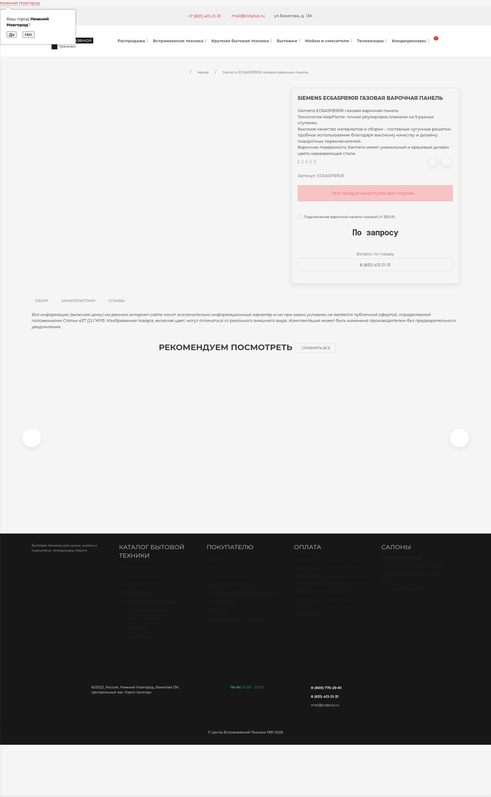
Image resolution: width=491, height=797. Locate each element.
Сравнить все (316, 348)
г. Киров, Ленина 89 (405, 592)
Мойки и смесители (329, 40)
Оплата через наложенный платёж (326, 607)
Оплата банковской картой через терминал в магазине (332, 584)
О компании (222, 606)
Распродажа (134, 40)
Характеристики (78, 301)
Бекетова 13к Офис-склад (411, 578)
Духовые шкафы (139, 572)
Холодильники (137, 597)
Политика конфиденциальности (243, 597)
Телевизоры (373, 40)
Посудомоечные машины (149, 606)
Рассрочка (308, 618)
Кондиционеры (411, 40)
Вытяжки (289, 40)
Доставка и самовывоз (233, 589)
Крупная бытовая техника (242, 40)
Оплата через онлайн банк (325, 595)
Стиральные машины (144, 615)
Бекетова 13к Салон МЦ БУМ (414, 569)
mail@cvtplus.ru (248, 15)
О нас (215, 563)
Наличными (310, 563)
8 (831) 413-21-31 (375, 264)
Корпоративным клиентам (237, 623)
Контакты (219, 572)
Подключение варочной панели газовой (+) (346, 217)
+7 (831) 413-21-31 (204, 15)
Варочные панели (141, 580)
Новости (218, 615)
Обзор (41, 301)
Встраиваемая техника (180, 40)
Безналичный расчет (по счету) (330, 572)
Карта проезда (138, 694)
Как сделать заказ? (229, 580)
